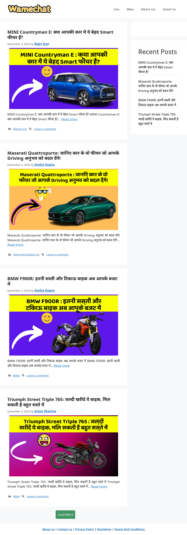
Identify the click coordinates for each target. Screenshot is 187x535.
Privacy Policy (84, 529)
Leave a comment (45, 129)
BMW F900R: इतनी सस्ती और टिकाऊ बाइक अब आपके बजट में (62, 281)
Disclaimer (104, 529)
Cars (116, 9)
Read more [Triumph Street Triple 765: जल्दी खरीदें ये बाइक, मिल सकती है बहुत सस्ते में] (99, 486)
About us (48, 529)
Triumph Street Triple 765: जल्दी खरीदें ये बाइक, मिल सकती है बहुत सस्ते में (58, 402)
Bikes (130, 9)
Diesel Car (169, 9)
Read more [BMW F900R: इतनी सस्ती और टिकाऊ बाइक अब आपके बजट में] (62, 365)
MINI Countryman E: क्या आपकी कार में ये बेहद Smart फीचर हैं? (60, 34)
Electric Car (148, 9)
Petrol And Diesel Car (26, 254)
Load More (65, 514)
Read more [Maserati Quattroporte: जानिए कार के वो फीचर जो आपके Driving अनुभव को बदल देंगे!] (15, 244)
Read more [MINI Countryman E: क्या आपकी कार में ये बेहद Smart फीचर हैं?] (69, 119)
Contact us (64, 529)
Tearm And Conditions (129, 529)
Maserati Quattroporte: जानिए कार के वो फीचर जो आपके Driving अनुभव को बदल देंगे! (63, 155)
